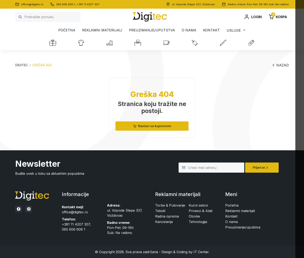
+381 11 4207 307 (88, 4)
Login (253, 17)
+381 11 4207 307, (76, 224)
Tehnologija (198, 222)
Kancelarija (164, 222)
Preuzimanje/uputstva (152, 30)
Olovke (194, 216)
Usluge (234, 30)
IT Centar (201, 252)
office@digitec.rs (32, 4)
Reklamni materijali (102, 30)
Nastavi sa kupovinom (152, 126)
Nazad (280, 65)
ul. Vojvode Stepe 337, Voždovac (193, 4)
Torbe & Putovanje (170, 205)
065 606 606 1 (73, 229)
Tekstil (160, 211)
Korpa (278, 17)
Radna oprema (167, 216)
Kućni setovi (198, 205)
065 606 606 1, (66, 4)
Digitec (21, 65)
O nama (189, 30)
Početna (66, 30)
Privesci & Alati (200, 211)
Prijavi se (261, 167)
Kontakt (211, 30)
